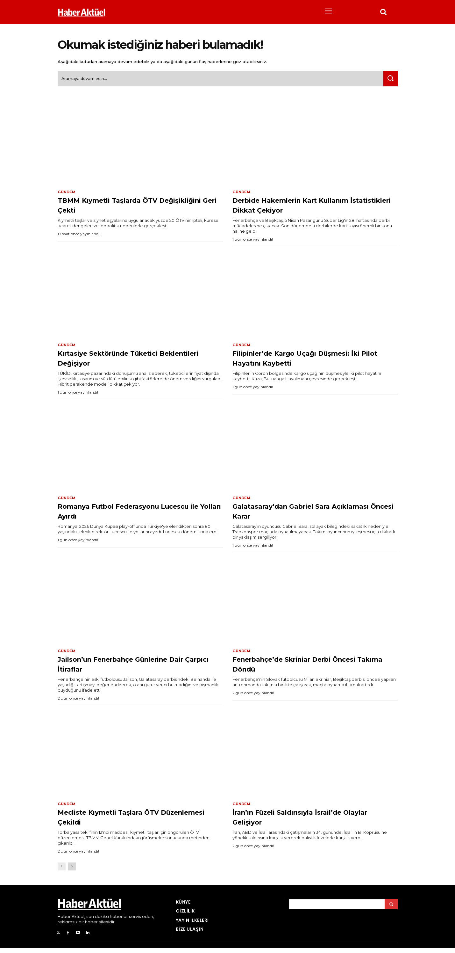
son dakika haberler (107, 922)
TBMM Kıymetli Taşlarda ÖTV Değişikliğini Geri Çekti (125, 207)
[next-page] (72, 872)
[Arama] (391, 910)
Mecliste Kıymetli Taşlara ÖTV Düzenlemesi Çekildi (127, 821)
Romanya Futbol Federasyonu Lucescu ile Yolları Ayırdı (127, 514)
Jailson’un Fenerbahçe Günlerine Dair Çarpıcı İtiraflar (134, 668)
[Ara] (389, 81)
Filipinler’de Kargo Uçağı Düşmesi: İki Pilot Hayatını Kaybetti (311, 361)
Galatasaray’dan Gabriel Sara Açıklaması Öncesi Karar (298, 514)
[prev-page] (62, 872)
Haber (64, 922)
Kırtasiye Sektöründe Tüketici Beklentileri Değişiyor (127, 361)
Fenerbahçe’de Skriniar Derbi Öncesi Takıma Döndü (300, 668)
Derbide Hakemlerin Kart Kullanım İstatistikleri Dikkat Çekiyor (311, 207)
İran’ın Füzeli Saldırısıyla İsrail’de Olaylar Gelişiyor (306, 821)
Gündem (67, 194)
